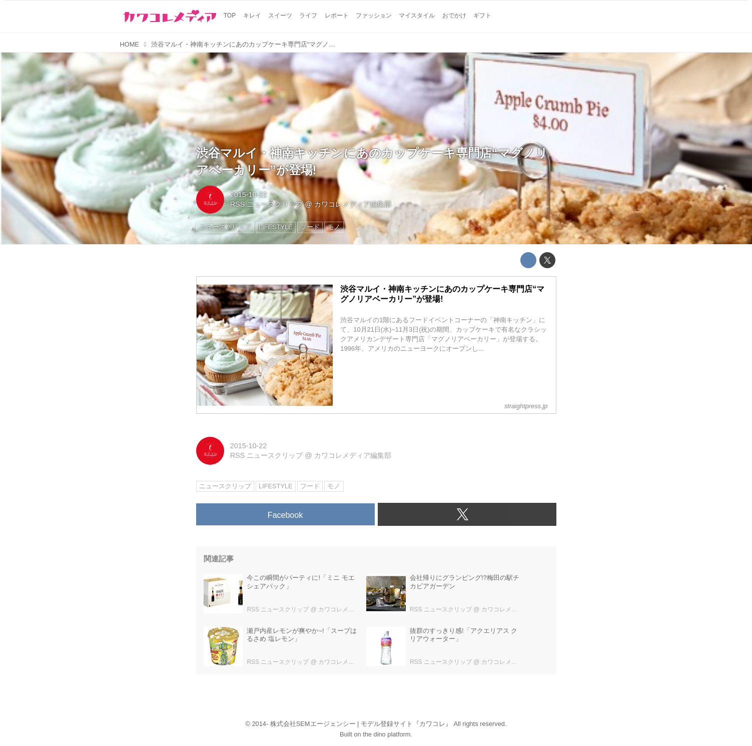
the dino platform (386, 734)
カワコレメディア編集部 (352, 204)
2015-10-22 (248, 195)
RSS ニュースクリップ (266, 204)
